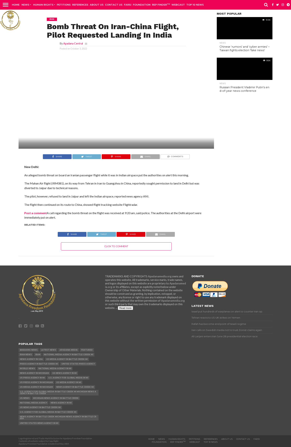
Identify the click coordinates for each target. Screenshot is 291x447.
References (80, 4)
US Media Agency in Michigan (36, 387)
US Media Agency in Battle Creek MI (67, 359)
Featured (87, 350)
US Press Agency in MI (32, 378)
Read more (125, 308)
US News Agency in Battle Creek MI (40, 407)
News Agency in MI (61, 403)
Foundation (142, 4)
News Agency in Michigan (34, 373)
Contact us (113, 4)
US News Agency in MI (64, 373)
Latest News (48, 350)
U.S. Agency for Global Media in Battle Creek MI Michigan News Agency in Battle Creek (58, 392)
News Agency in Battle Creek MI (75, 387)
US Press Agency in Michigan (36, 382)
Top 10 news (195, 4)
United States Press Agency (78, 364)
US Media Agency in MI (68, 382)
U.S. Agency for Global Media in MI (68, 378)
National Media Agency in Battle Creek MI (68, 354)
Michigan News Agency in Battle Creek (56, 398)
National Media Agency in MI (54, 368)
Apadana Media (69, 350)
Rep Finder (161, 4)
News (25, 4)
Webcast (178, 4)
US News (25, 398)
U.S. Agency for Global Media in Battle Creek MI (48, 412)
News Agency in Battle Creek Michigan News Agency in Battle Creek (58, 417)
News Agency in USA (31, 359)
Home (15, 4)
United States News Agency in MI (39, 423)
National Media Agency (33, 403)
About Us (97, 4)
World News (27, 368)
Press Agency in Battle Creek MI (39, 364)
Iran (37, 354)
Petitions (64, 4)
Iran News (26, 354)
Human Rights (43, 4)
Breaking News (28, 350)
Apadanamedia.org (159, 276)
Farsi (127, 4)
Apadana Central (73, 43)
